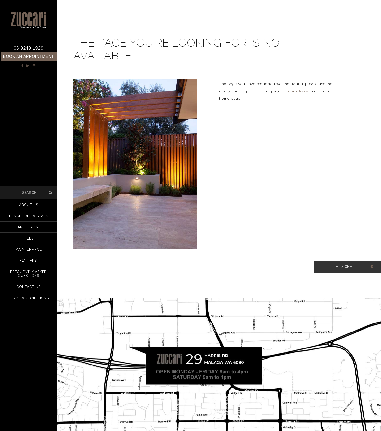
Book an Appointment (28, 56)
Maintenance (28, 249)
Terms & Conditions (28, 298)
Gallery (28, 261)
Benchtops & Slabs (28, 216)
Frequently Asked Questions (28, 274)
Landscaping (29, 227)
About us (28, 205)
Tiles (29, 238)
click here (298, 91)
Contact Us (29, 287)
